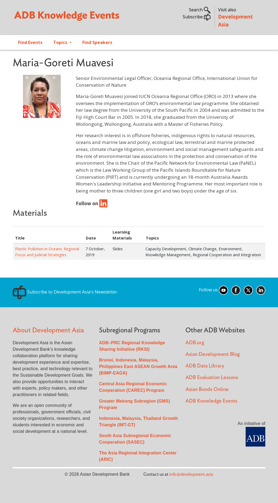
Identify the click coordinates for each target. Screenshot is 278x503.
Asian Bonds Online (207, 389)
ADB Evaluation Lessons (211, 377)
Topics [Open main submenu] (60, 42)
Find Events (30, 42)
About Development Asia (48, 330)
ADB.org (194, 342)
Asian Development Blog (212, 354)
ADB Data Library (204, 366)
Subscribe (197, 17)
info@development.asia (191, 474)
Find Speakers (97, 42)
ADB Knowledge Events (211, 401)
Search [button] (200, 10)
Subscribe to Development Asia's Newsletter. (65, 292)
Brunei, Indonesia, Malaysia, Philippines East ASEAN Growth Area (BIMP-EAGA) (138, 366)
